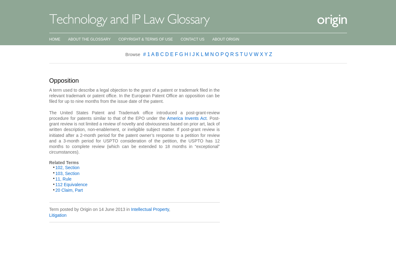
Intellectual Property (150, 209)
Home (54, 39)
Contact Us (192, 39)
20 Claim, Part (69, 190)
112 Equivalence (72, 184)
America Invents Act (187, 118)
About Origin (225, 39)
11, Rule (64, 179)
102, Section (68, 167)
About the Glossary (89, 39)
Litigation (58, 215)
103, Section (68, 173)
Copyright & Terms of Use (145, 39)
